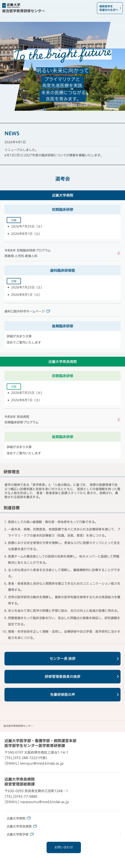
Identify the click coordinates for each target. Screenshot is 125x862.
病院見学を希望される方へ (108, 8)
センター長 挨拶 (63, 658)
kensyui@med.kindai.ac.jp (42, 763)
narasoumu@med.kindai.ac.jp (44, 802)
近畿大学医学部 (20, 834)
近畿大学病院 (19, 818)
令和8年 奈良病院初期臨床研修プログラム (21, 419)
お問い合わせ (63, 847)
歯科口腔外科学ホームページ (27, 311)
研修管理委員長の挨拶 (62, 676)
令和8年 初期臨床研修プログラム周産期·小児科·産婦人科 (27, 253)
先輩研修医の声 (62, 694)
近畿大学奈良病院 (22, 826)
